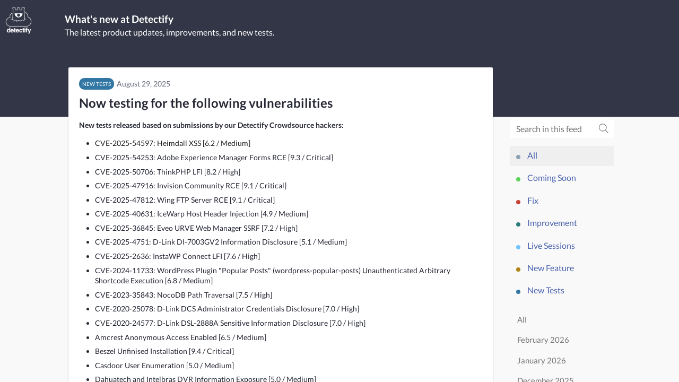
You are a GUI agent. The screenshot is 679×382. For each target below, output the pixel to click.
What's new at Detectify (126, 19)
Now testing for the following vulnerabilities (206, 104)
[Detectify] (18, 20)
